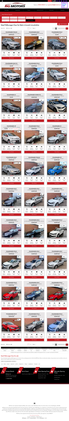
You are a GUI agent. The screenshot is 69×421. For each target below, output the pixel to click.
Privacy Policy (32, 415)
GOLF (8, 364)
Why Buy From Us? (40, 10)
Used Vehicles (17, 10)
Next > (34, 28)
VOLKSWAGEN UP (11, 126)
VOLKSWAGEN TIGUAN (11, 32)
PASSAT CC (21, 364)
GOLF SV (12, 364)
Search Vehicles (30, 20)
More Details (11, 58)
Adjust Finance (63, 24)
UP (39, 364)
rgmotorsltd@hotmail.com (54, 4)
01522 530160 (41, 4)
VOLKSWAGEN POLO (57, 32)
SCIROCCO (31, 364)
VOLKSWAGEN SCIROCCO (34, 94)
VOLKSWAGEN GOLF (34, 32)
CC (2, 364)
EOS (5, 364)
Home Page (6, 10)
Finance (29, 10)
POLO (26, 364)
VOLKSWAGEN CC (11, 94)
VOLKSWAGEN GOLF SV (11, 63)
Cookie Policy (37, 415)
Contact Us (62, 10)
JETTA (17, 364)
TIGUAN (35, 364)
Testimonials (51, 10)
